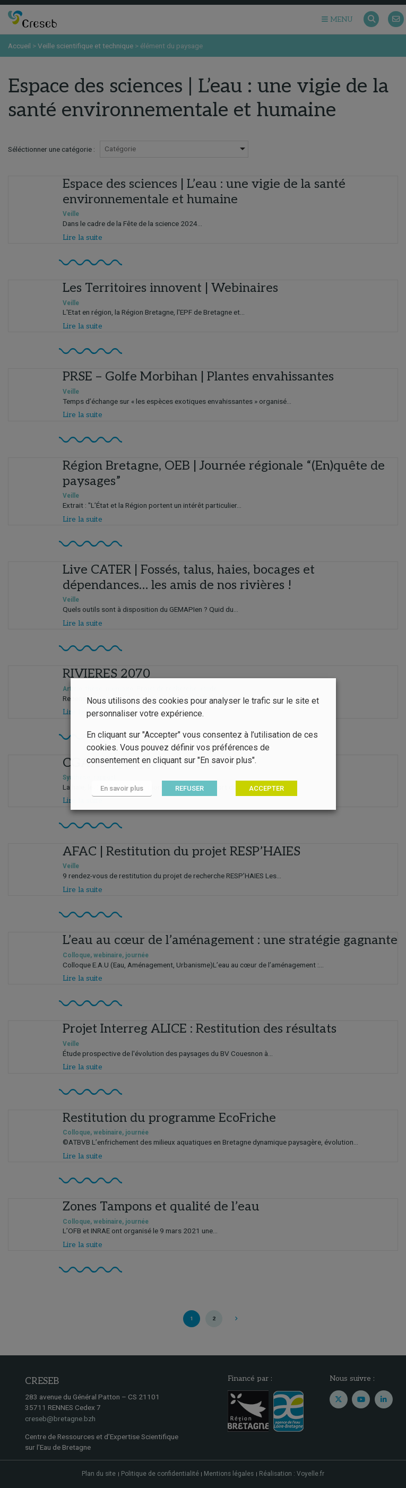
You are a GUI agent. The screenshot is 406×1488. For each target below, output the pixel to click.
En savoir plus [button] (121, 788)
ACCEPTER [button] (266, 788)
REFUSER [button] (189, 788)
